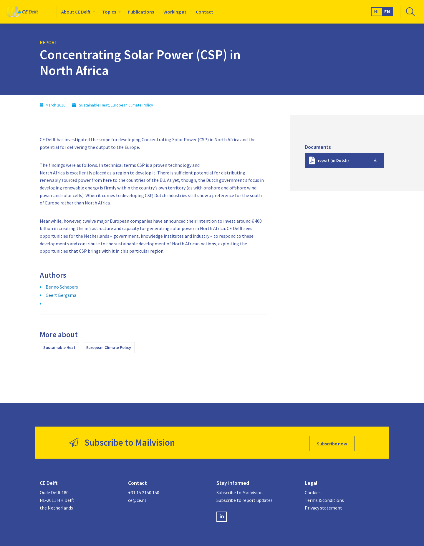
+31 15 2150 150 (143, 490)
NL (377, 11)
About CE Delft (75, 12)
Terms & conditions (324, 498)
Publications (141, 12)
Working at (174, 12)
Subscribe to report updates (244, 498)
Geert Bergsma (61, 295)
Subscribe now (332, 442)
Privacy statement (323, 505)
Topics (109, 12)
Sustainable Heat (59, 347)
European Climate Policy (108, 347)
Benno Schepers (62, 287)
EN (387, 11)
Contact (204, 12)
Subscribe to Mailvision (239, 490)
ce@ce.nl (137, 498)
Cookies (313, 490)
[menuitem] (77, 11)
